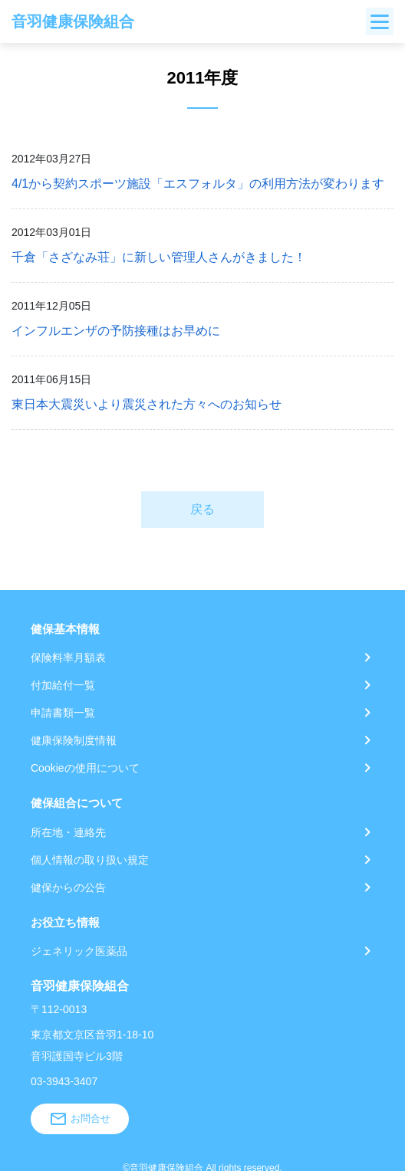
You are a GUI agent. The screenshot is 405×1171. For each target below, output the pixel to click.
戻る (202, 509)
